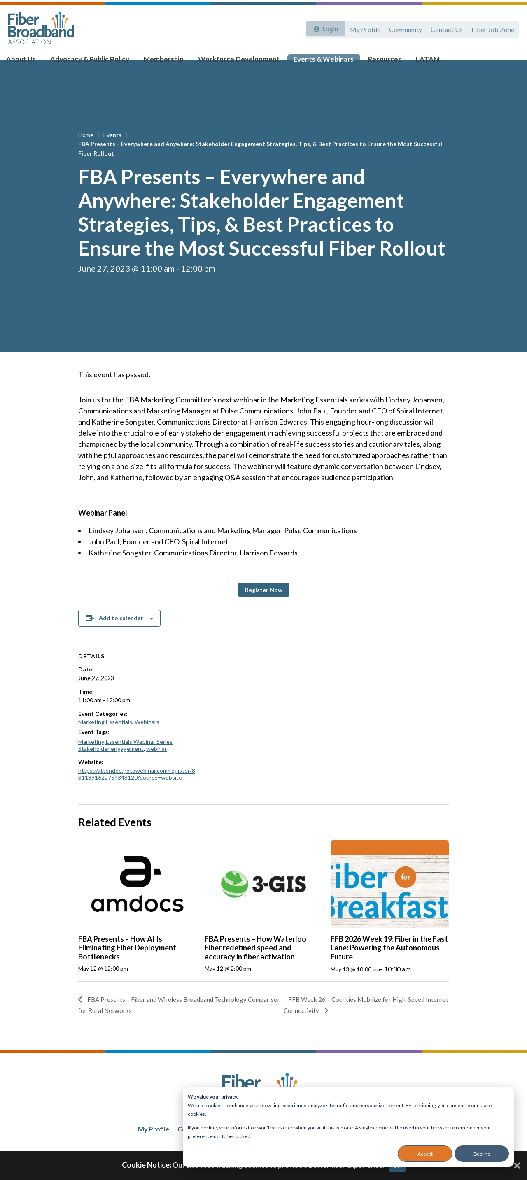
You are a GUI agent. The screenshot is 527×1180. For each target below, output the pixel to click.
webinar (156, 764)
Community (402, 28)
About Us (28, 62)
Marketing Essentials (105, 737)
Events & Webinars (313, 62)
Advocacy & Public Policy (92, 62)
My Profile (361, 28)
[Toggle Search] (509, 62)
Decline (481, 1154)
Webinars (147, 737)
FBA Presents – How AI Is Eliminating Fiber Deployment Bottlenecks (127, 963)
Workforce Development (232, 62)
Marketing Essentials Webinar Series (125, 757)
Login (328, 28)
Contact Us (445, 28)
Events (113, 150)
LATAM (412, 62)
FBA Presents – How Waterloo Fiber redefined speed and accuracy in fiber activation (255, 963)
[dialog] (348, 1127)
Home (86, 150)
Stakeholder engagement (111, 764)
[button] (263, 606)
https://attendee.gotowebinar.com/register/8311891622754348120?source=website (136, 790)
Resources (371, 62)
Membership (162, 62)
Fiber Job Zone (492, 28)
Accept (425, 1154)
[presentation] (137, 900)
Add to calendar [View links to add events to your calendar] (121, 633)
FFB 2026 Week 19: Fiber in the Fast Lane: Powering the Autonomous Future (389, 963)
